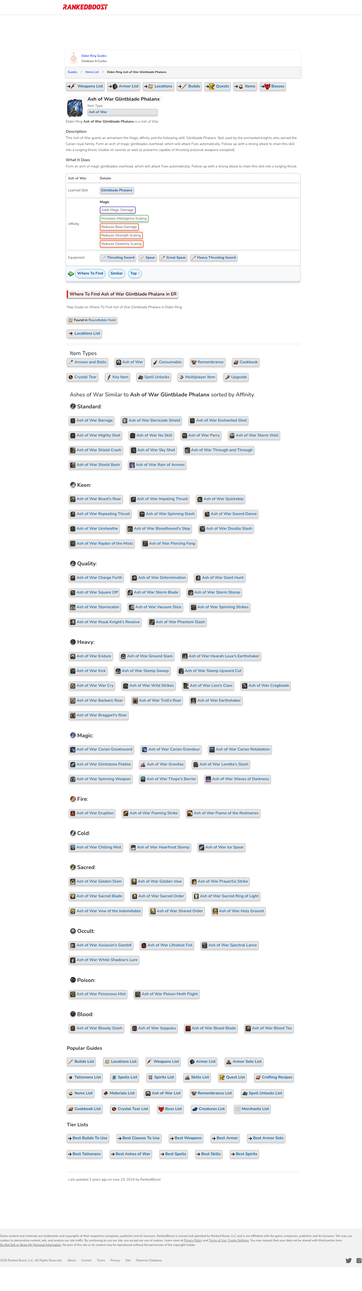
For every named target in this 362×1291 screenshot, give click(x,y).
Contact (85, 1260)
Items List (93, 72)
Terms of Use (217, 1240)
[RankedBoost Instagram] (359, 1260)
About (71, 1260)
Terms (100, 1260)
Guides (74, 72)
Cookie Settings (238, 1240)
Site (126, 1260)
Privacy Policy (193, 1240)
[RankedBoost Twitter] (349, 1260)
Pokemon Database (147, 1260)
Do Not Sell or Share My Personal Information (30, 1245)
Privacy (114, 1260)
